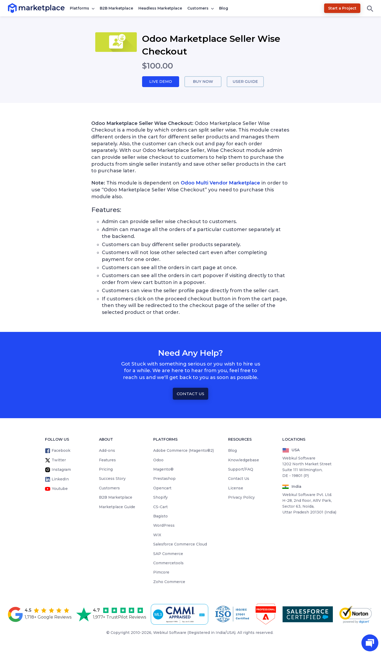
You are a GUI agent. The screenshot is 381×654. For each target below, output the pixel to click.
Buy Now (203, 81)
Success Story (112, 478)
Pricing (106, 469)
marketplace (18, 7)
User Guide (245, 81)
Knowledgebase (243, 460)
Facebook (61, 450)
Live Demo (161, 81)
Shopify (160, 497)
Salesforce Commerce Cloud (180, 544)
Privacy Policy (241, 497)
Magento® (163, 469)
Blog (223, 8)
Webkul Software (169, 632)
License (235, 488)
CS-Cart (160, 506)
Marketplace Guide (117, 506)
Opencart (162, 488)
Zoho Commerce (169, 581)
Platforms (79, 8)
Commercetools (168, 563)
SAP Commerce (168, 553)
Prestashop (164, 478)
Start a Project (342, 8)
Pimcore (161, 572)
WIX (157, 535)
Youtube (60, 488)
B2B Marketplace (116, 8)
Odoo (158, 460)
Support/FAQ (240, 469)
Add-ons (107, 450)
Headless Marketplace (160, 8)
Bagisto (160, 516)
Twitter (59, 460)
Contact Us (190, 393)
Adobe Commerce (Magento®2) (183, 450)
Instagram (61, 469)
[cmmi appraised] (180, 614)
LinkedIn (60, 479)
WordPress (164, 525)
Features (107, 460)
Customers (197, 8)
